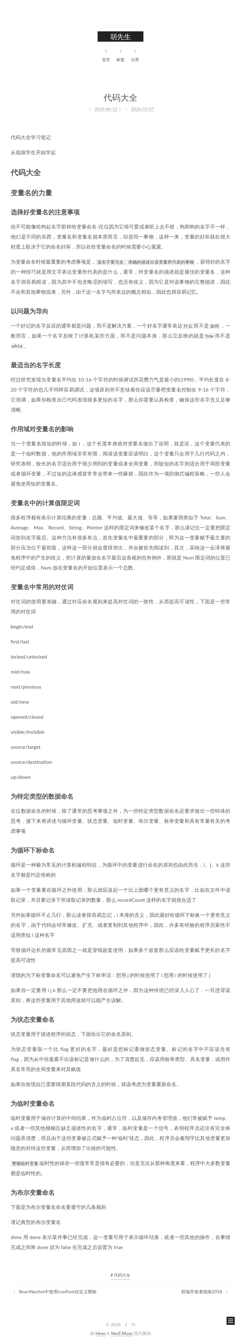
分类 (135, 54)
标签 (120, 54)
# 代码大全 (121, 1275)
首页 (106, 54)
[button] (231, 1321)
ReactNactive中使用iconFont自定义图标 (54, 1291)
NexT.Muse (121, 1333)
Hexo (100, 1333)
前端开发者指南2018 (205, 1291)
